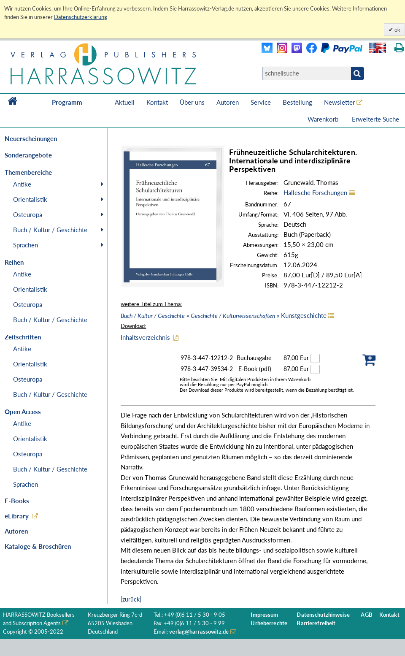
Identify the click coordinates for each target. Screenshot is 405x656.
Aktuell (125, 102)
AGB (366, 615)
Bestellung (297, 102)
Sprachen (25, 245)
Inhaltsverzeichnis (145, 337)
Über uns (192, 102)
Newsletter (339, 102)
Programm (67, 102)
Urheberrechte (269, 623)
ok (396, 29)
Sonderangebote (28, 155)
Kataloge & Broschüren (38, 546)
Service (261, 102)
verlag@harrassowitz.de (199, 632)
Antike (22, 184)
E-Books (17, 500)
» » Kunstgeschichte (224, 315)
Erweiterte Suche (375, 119)
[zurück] (131, 599)
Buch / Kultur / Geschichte (50, 229)
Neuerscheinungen (31, 138)
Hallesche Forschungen (315, 192)
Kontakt (157, 102)
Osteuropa (27, 214)
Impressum (264, 615)
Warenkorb (324, 119)
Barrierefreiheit (316, 623)
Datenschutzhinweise (323, 615)
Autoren (227, 102)
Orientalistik (30, 199)
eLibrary (17, 516)
